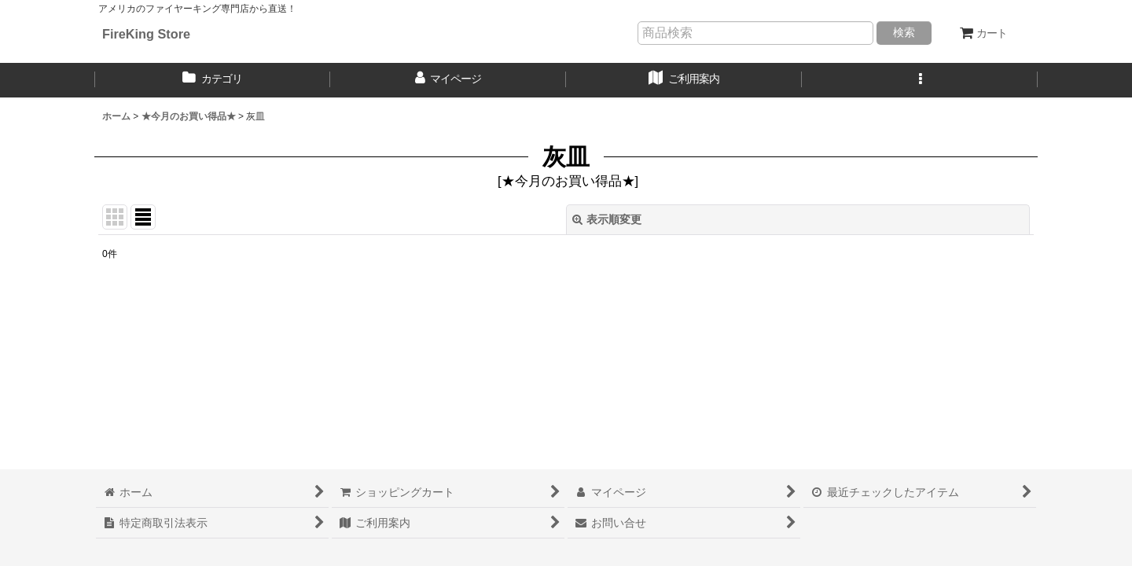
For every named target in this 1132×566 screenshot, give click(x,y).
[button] (920, 80)
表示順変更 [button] (606, 219)
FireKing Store (146, 34)
